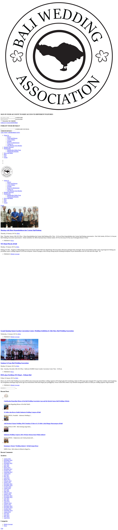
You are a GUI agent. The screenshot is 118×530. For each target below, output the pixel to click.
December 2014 (8, 506)
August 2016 (7, 488)
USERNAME (19, 117)
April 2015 (7, 501)
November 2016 (8, 485)
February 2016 (8, 492)
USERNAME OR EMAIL (22, 129)
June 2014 (6, 515)
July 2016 (6, 490)
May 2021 (6, 466)
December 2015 (8, 495)
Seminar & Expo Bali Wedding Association (15, 363)
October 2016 (7, 487)
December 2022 (8, 463)
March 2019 (7, 467)
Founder (9, 141)
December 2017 (8, 469)
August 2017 (7, 473)
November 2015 (8, 497)
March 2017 (7, 479)
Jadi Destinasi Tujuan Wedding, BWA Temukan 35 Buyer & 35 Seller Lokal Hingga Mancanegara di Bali (33, 423)
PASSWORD (19, 119)
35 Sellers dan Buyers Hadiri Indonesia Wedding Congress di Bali (22, 412)
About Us (6, 135)
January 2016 (7, 494)
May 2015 (6, 500)
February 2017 (8, 481)
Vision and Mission (12, 138)
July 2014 (6, 513)
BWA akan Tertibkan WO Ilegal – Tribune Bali (16, 375)
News (12, 240)
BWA (18, 233)
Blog (5, 154)
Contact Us (10, 144)
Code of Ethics (11, 139)
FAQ (5, 156)
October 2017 (7, 470)
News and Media (8, 153)
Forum (5, 157)
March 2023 (7, 461)
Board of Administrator (13, 142)
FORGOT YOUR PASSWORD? (9, 122)
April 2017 (7, 478)
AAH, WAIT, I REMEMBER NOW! (10, 132)
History (9, 136)
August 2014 (7, 512)
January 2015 (7, 504)
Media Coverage (15, 254)
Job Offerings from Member (14, 145)
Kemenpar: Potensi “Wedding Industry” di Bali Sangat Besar (21, 446)
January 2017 (7, 482)
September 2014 (8, 510)
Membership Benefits (13, 151)
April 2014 (7, 518)
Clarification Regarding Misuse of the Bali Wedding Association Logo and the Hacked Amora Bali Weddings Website (36, 401)
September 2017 (8, 472)
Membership (7, 148)
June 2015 (6, 498)
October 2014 (7, 509)
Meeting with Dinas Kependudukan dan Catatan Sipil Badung (21, 230)
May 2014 (6, 516)
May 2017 (6, 476)
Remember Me (6, 121)
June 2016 (6, 491)
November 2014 (8, 507)
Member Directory (9, 147)
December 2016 (8, 484)
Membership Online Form (14, 150)
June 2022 (6, 464)
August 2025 (7, 458)
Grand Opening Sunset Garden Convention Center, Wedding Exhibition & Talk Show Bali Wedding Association (37, 331)
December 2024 (8, 460)
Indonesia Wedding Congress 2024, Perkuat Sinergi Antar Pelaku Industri (24, 434)
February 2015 (8, 503)
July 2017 (6, 475)
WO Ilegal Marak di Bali (9, 244)
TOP (2, 528)
